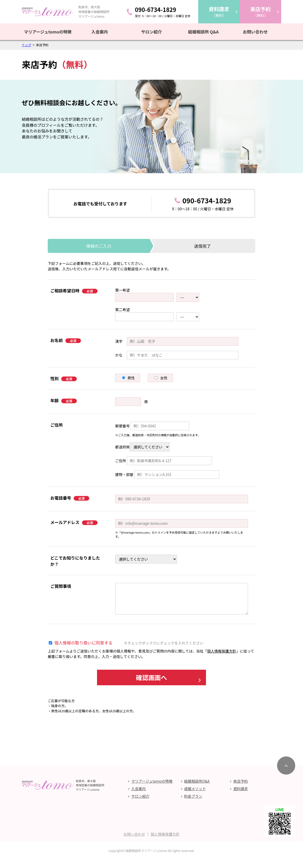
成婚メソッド (195, 794)
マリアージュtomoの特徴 (47, 32)
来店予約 (240, 786)
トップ (26, 45)
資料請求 (240, 794)
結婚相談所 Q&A (203, 32)
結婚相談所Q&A (197, 786)
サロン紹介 (151, 32)
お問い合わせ (255, 32)
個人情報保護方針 (221, 651)
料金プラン (193, 801)
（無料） (219, 11)
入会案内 (99, 32)
